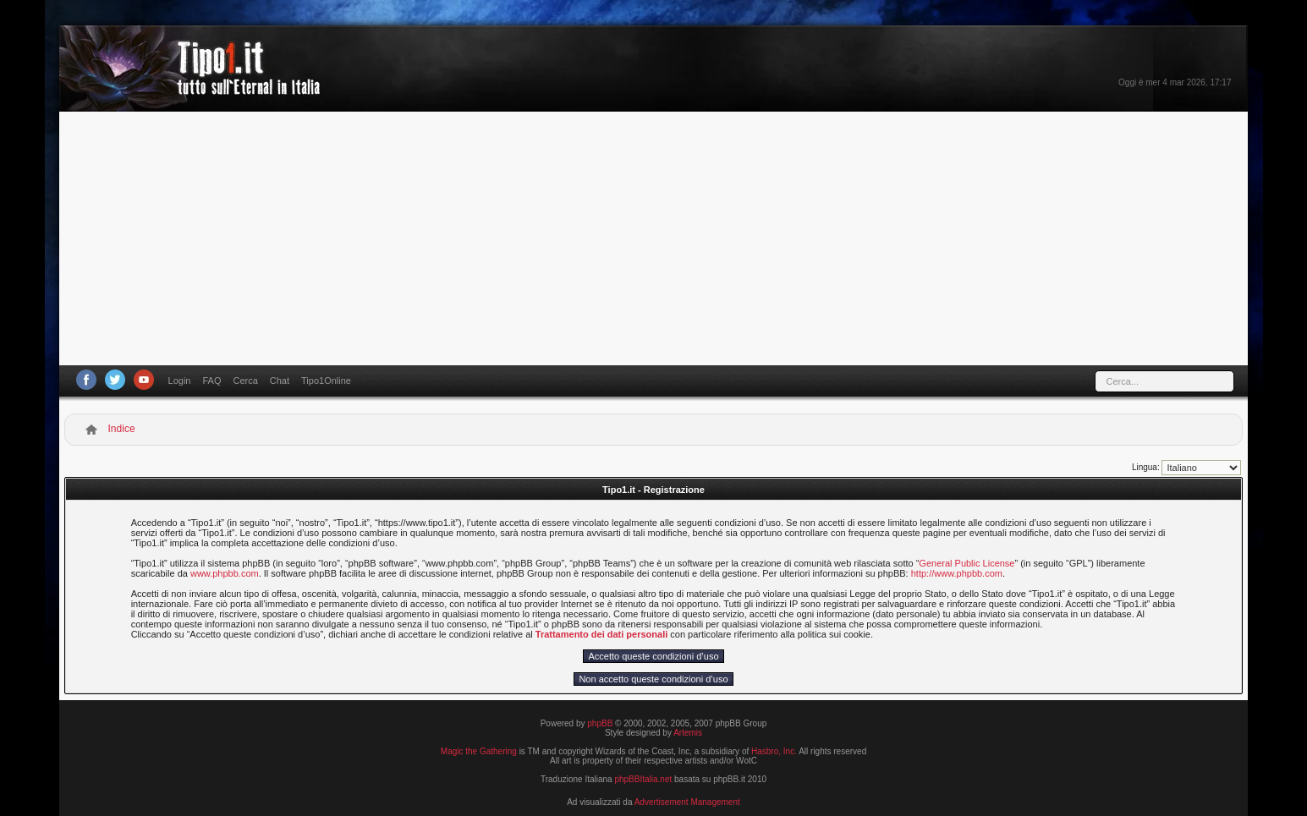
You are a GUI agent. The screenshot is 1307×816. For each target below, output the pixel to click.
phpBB (599, 723)
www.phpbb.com (224, 573)
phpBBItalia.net (643, 779)
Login (179, 380)
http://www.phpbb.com (956, 573)
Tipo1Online (326, 380)
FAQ (211, 380)
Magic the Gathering (479, 751)
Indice (121, 429)
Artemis (687, 732)
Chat (279, 380)
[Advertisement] (653, 238)
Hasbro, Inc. (774, 751)
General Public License (966, 563)
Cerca (245, 380)
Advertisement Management (687, 802)
